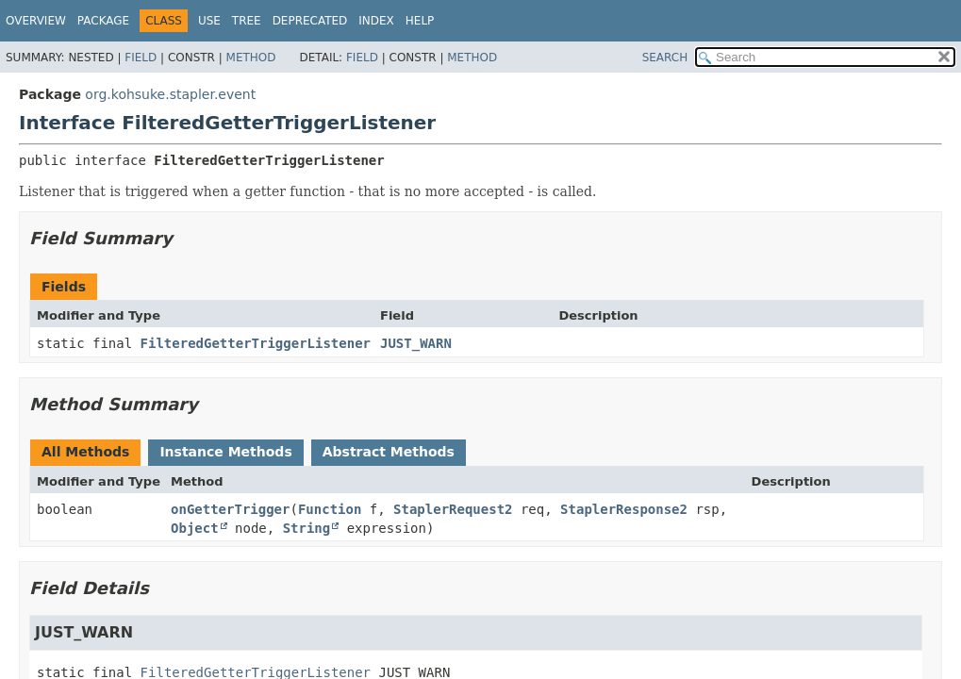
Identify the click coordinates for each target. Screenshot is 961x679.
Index (376, 20)
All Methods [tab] (85, 451)
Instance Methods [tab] (225, 451)
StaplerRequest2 (452, 509)
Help (420, 20)
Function (329, 509)
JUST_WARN (416, 343)
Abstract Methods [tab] (389, 451)
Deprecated (310, 20)
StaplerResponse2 (624, 509)
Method (251, 57)
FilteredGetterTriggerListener (256, 343)
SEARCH (665, 57)
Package (103, 20)
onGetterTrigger (230, 509)
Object (195, 528)
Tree (246, 20)
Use (209, 20)
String (307, 528)
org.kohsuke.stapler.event (170, 94)
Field (140, 57)
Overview (36, 20)
